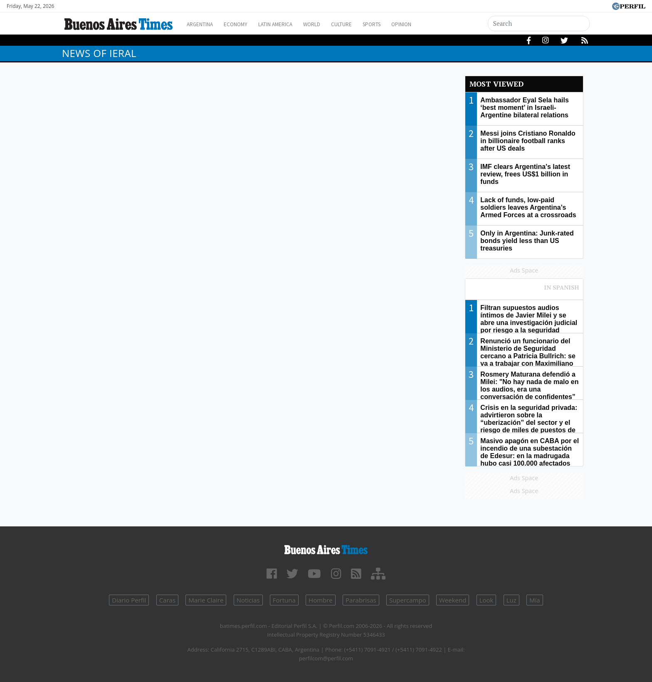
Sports (396, 24)
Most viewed (496, 84)
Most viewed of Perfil (524, 291)
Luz (511, 600)
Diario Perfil (129, 600)
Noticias (248, 600)
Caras (167, 600)
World (328, 24)
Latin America (287, 24)
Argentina (202, 24)
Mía (534, 600)
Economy (242, 24)
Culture (362, 24)
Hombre (321, 600)
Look (486, 600)
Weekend (452, 600)
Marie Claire (205, 600)
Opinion (430, 24)
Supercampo (407, 600)
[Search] (539, 23)
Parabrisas (361, 600)
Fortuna (284, 600)
